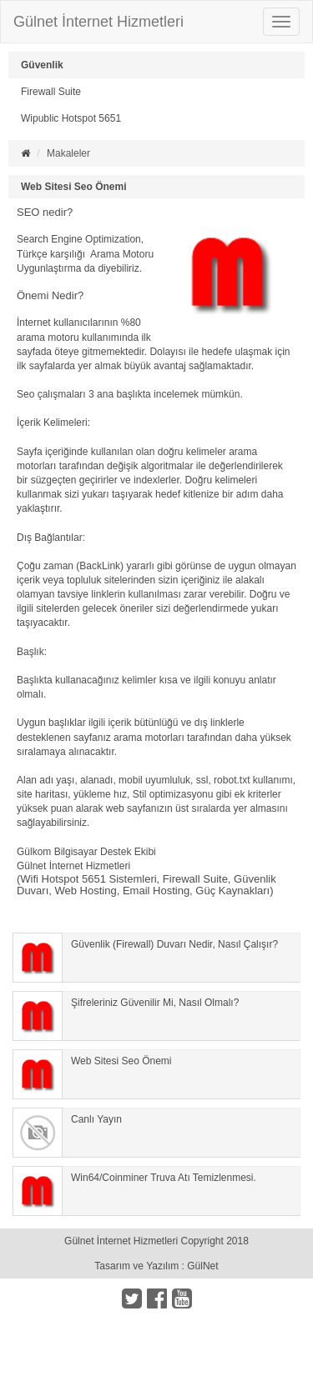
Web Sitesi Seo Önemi (73, 187)
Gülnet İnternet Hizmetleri (98, 21)
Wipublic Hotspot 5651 (71, 118)
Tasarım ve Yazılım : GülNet (156, 1266)
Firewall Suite (51, 92)
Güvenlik (42, 65)
